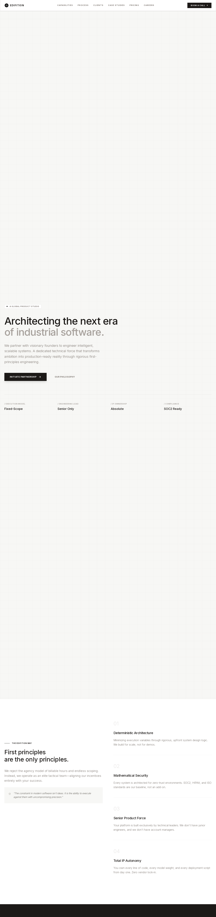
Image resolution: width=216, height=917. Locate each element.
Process (83, 5)
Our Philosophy (65, 377)
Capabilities (65, 5)
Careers (149, 5)
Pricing (134, 5)
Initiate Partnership (25, 377)
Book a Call (199, 5)
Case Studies (116, 5)
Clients (98, 5)
